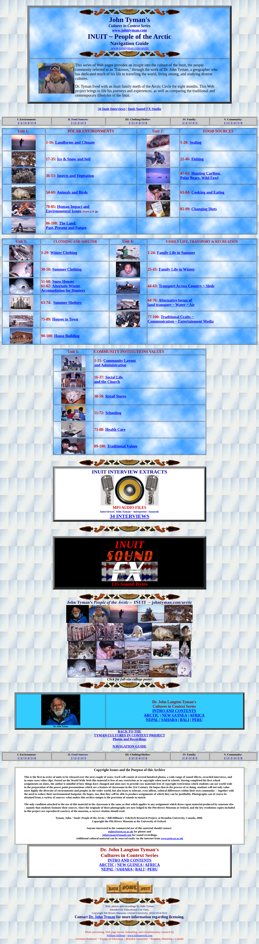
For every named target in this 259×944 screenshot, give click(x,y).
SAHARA (169, 720)
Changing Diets (204, 209)
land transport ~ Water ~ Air (171, 305)
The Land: (67, 223)
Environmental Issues (63, 211)
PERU (197, 720)
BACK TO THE (129, 731)
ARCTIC (151, 715)
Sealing (196, 142)
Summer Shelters (67, 303)
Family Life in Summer (176, 253)
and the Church (107, 382)
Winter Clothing (63, 253)
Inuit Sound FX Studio (144, 109)
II (96, 211)
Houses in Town (65, 319)
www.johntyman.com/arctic (130, 48)
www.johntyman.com (129, 30)
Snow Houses (63, 281)
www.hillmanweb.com (139, 935)
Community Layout (120, 361)
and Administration (110, 365)
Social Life (114, 377)
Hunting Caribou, (207, 173)
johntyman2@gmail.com (117, 835)
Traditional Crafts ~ (178, 317)
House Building (67, 336)
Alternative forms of (176, 300)
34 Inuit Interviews (112, 109)
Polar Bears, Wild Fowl (199, 178)
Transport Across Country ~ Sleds (187, 286)
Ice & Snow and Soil (73, 159)
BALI (184, 720)
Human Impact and (73, 207)
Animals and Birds (72, 192)
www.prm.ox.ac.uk (172, 838)
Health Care (115, 429)
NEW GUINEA (174, 715)
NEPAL (152, 720)
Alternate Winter (66, 286)
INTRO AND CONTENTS (174, 711)
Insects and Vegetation (75, 176)
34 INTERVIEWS (129, 516)
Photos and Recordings (129, 739)
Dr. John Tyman (102, 917)
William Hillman (116, 935)
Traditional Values (122, 446)
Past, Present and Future (66, 228)
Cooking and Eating (208, 192)
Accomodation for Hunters (63, 290)
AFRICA (197, 715)
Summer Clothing (67, 269)
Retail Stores (115, 396)
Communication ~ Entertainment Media (181, 321)
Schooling (113, 413)
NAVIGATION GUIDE (129, 746)
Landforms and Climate (75, 142)
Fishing (198, 159)
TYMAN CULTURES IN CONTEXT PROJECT (129, 735)
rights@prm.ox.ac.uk (120, 831)
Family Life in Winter (177, 269)
